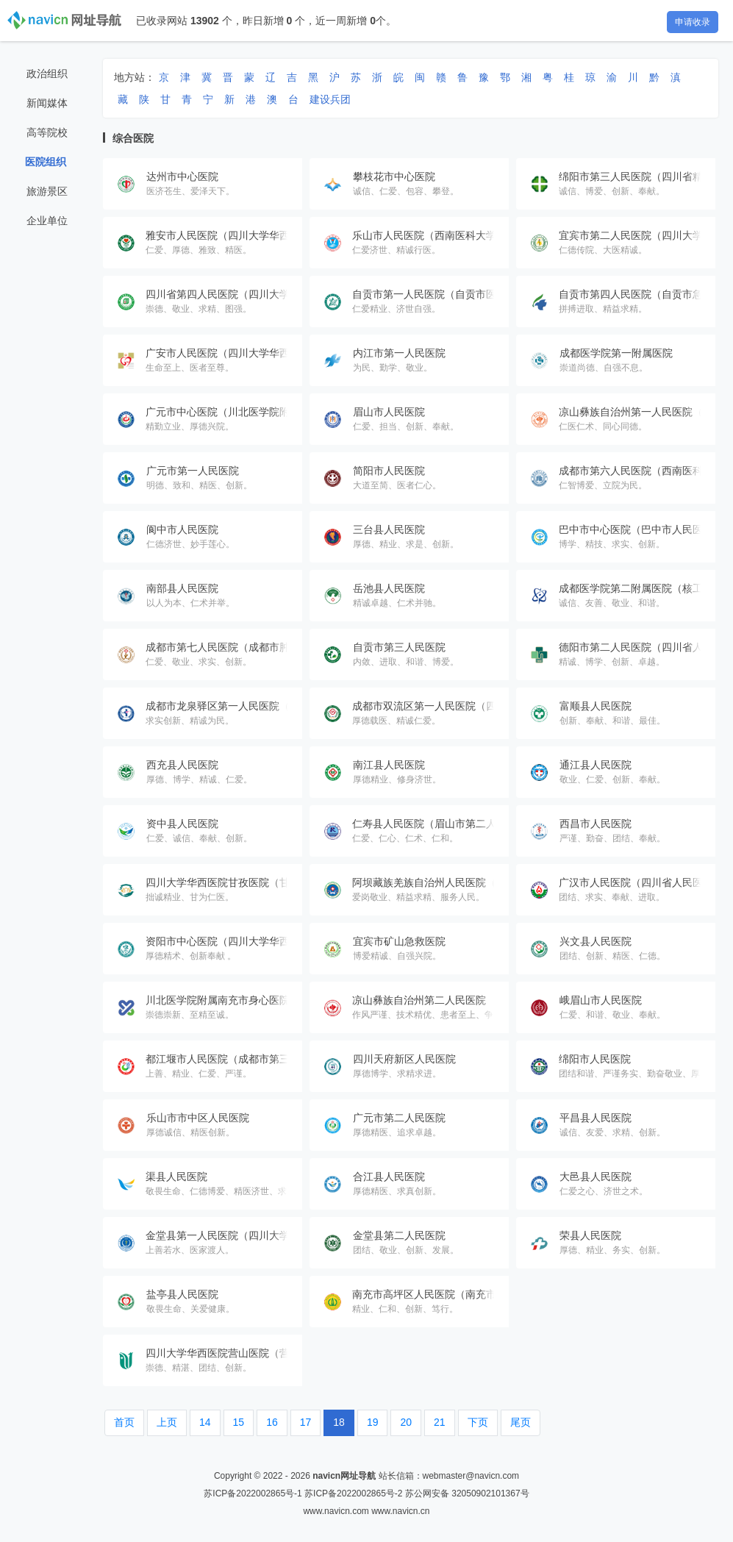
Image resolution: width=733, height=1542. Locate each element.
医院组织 (45, 162)
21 (440, 1422)
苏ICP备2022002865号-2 (353, 1493)
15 (239, 1422)
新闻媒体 (47, 103)
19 (373, 1422)
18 (339, 1422)
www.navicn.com (335, 1511)
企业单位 (47, 220)
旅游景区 (47, 191)
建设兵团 (330, 99)
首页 (124, 1422)
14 (205, 1422)
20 (406, 1422)
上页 (167, 1422)
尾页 (520, 1422)
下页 (478, 1422)
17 (306, 1422)
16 (272, 1422)
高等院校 (47, 132)
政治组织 (47, 73)
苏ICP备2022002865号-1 (252, 1493)
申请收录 (692, 22)
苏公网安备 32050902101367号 (467, 1493)
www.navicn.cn (400, 1511)
